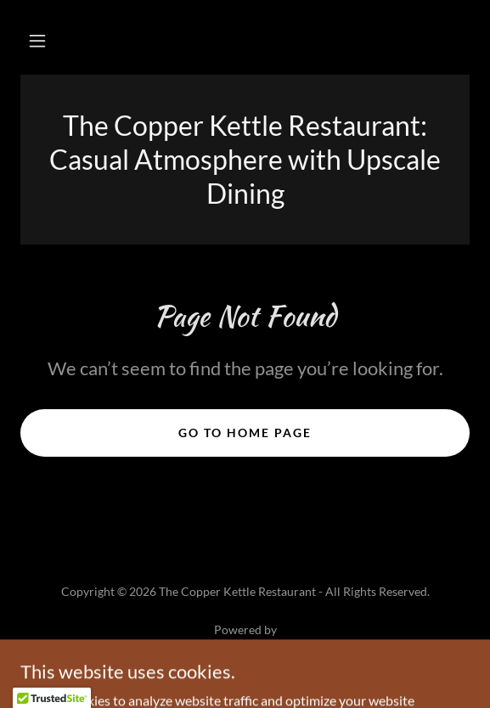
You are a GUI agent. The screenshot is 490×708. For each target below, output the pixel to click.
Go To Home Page (245, 432)
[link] (245, 650)
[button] (37, 41)
